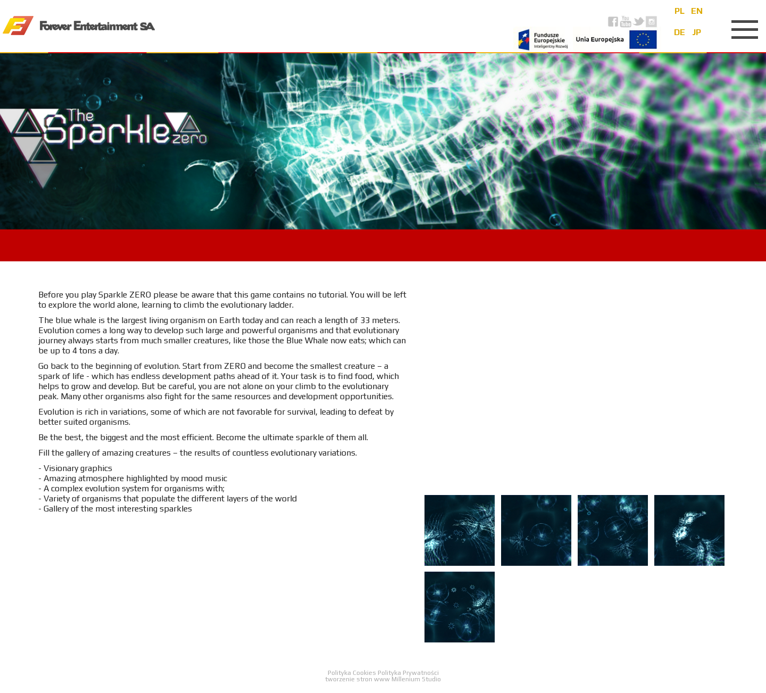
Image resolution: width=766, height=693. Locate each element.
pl (680, 11)
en (697, 11)
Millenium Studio (416, 679)
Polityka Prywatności (408, 672)
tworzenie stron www (357, 679)
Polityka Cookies (353, 672)
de (679, 32)
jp (696, 32)
